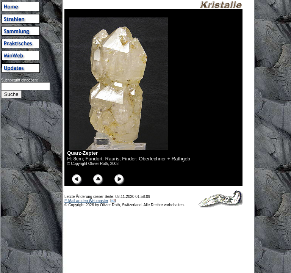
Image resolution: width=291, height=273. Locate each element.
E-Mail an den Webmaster (86, 201)
